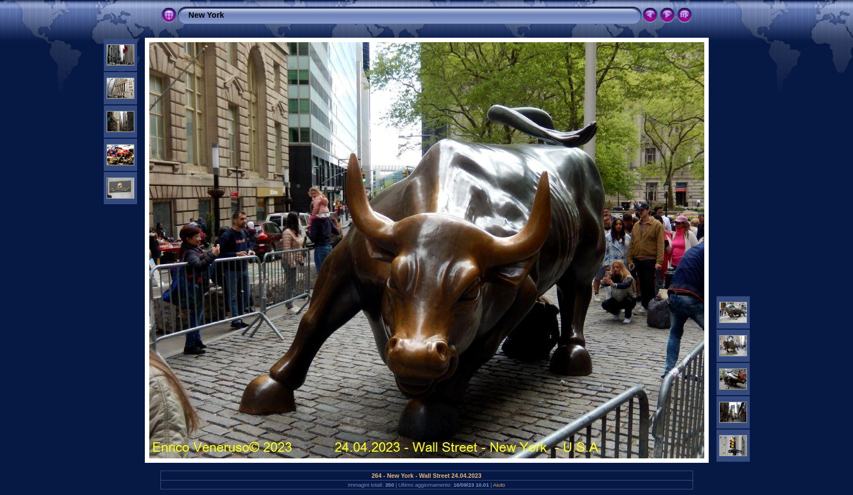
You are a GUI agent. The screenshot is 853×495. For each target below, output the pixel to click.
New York (206, 15)
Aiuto (499, 485)
